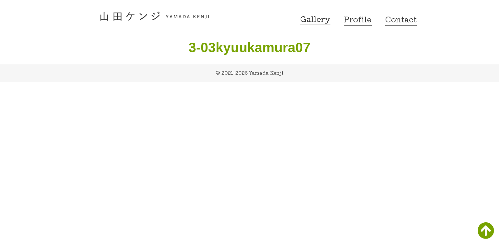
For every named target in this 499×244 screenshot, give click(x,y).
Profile (358, 19)
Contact (401, 19)
